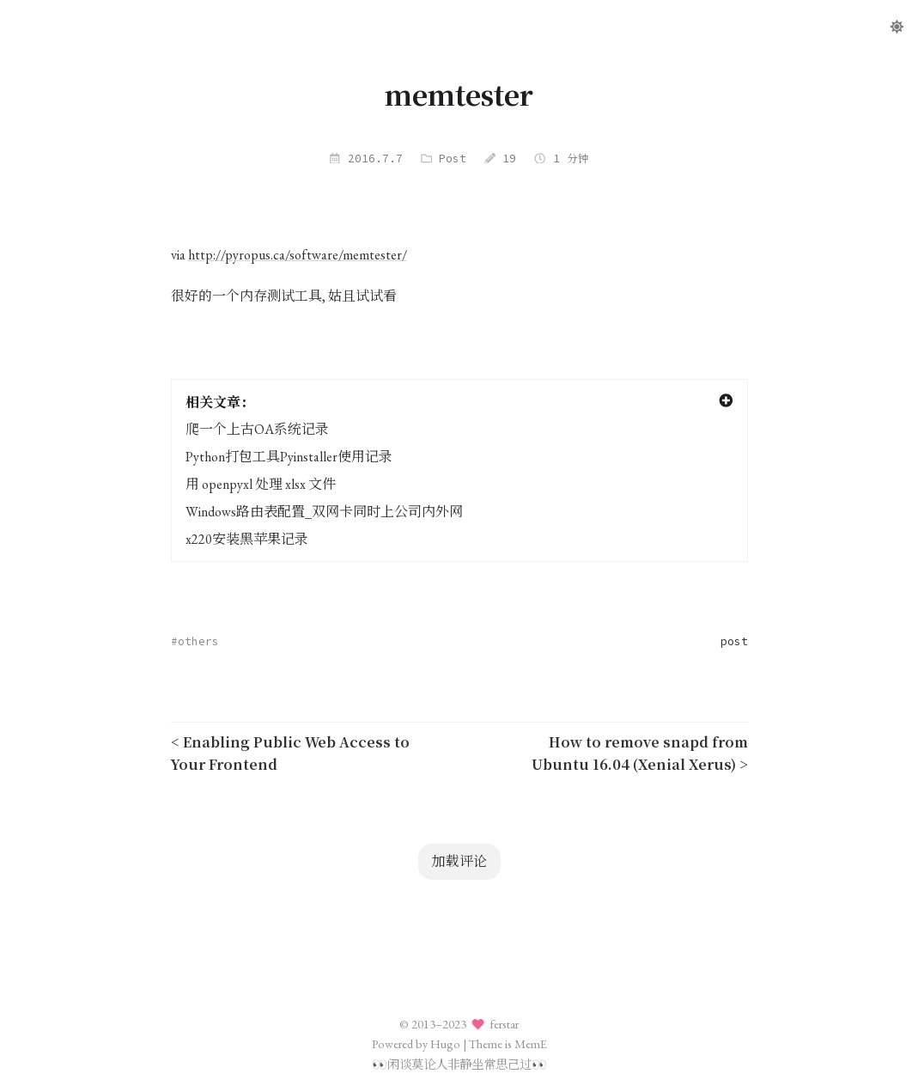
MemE (530, 1043)
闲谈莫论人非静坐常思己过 (459, 1064)
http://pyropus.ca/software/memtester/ (297, 255)
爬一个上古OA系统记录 (257, 429)
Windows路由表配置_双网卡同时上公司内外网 (324, 512)
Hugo (445, 1043)
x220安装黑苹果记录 (246, 539)
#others (195, 641)
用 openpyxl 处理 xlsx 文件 (260, 484)
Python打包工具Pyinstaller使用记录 (288, 457)
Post (452, 158)
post (734, 641)
